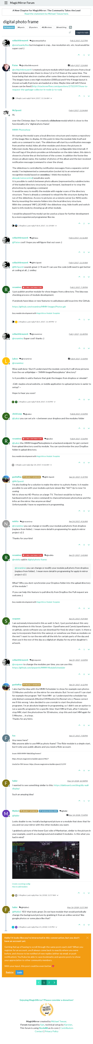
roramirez (16, 287)
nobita (15, 521)
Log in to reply (82, 32)
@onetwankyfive (38, 41)
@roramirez (36, 334)
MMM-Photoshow (21, 129)
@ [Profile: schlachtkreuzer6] (21, 69)
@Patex (34, 238)
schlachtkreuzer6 (20, 40)
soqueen (16, 619)
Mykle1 (15, 811)
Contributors (66, 1028)
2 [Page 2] (49, 982)
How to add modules (20, 886)
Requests (9, 27)
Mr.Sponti (16, 110)
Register (10, 972)
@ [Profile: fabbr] (15, 815)
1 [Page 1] (44, 982)
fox (13, 736)
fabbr (14, 781)
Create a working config (21, 884)
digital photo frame (37, 559)
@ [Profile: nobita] (16, 559)
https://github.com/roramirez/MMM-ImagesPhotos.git (39, 306)
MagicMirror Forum (22, 2)
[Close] (87, 938)
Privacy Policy (51, 1031)
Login (19, 972)
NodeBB (43, 1028)
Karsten (68, 1024)
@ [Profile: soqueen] (17, 664)
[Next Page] (54, 982)
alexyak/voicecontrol (22, 178)
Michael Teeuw (58, 1021)
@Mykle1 (24, 907)
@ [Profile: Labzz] (16, 418)
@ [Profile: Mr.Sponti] (18, 267)
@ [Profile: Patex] (16, 242)
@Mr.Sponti (35, 262)
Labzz (15, 359)
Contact (39, 1031)
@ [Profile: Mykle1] (16, 911)
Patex (15, 65)
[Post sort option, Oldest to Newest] (70, 32)
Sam (42, 1024)
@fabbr (63, 811)
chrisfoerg (17, 414)
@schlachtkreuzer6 (28, 65)
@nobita (48, 555)
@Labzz (27, 414)
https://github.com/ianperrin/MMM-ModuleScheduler (38, 667)
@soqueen (35, 660)
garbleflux (17, 477)
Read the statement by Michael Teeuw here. (46, 13)
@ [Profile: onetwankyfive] (20, 45)
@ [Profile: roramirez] (17, 338)
